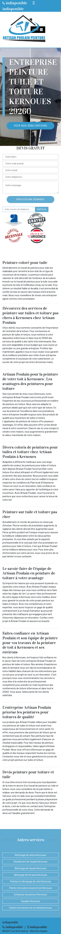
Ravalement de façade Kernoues (30, 861)
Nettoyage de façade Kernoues (31, 868)
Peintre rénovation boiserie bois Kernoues (30, 888)
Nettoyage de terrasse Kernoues (30, 875)
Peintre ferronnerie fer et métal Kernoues (30, 907)
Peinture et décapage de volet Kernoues (30, 881)
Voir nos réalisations (30, 125)
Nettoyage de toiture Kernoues (30, 855)
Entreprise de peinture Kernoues (30, 894)
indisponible (14, 2)
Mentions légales (38, 931)
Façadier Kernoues (30, 901)
